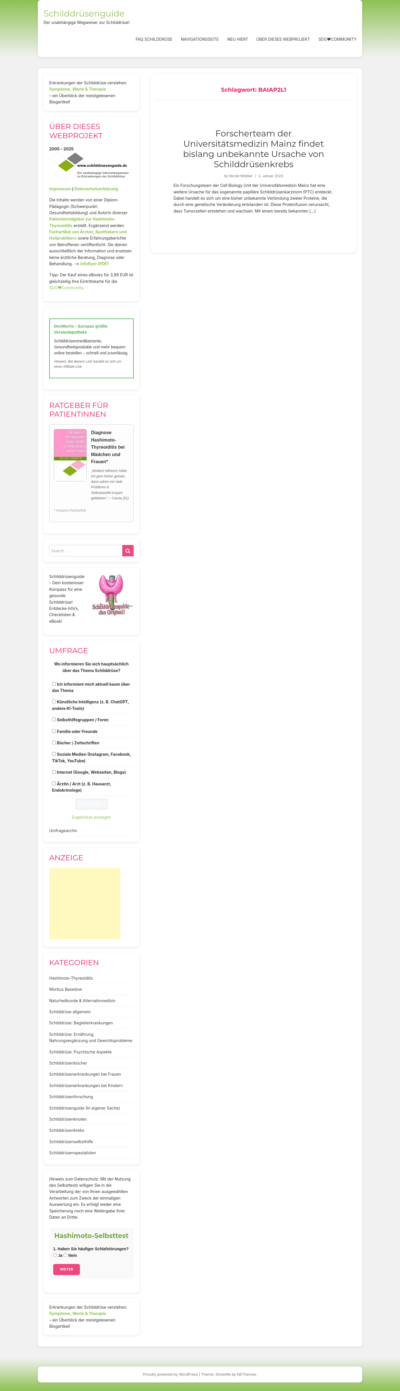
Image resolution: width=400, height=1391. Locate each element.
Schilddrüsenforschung (71, 1096)
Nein (70, 1255)
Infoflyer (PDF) (95, 263)
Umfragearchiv (63, 830)
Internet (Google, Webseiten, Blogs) (91, 772)
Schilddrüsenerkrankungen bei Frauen (85, 1074)
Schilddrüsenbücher (68, 1063)
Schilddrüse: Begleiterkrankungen (81, 1022)
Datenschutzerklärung (96, 188)
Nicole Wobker (241, 176)
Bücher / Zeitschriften (78, 742)
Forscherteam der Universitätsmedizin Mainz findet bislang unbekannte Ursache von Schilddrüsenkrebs (253, 148)
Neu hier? (237, 39)
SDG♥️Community (66, 287)
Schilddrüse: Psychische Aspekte (80, 1051)
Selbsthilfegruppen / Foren (83, 719)
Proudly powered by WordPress (170, 1374)
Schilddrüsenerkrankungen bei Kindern (86, 1085)
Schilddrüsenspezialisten (72, 1152)
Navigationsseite (200, 39)
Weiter (66, 1269)
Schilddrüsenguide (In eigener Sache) (84, 1108)
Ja (57, 1255)
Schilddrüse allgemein (70, 1011)
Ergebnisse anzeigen (91, 817)
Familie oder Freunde (77, 731)
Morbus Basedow (65, 989)
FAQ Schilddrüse (154, 39)
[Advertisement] (84, 903)
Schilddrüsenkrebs (66, 1130)
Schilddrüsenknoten (68, 1119)
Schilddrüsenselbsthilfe (71, 1141)
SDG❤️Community (337, 39)
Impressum (60, 188)
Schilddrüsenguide (84, 13)
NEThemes (246, 1374)
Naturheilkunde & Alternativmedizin (82, 1000)
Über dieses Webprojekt (283, 39)
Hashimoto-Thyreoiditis (71, 978)
